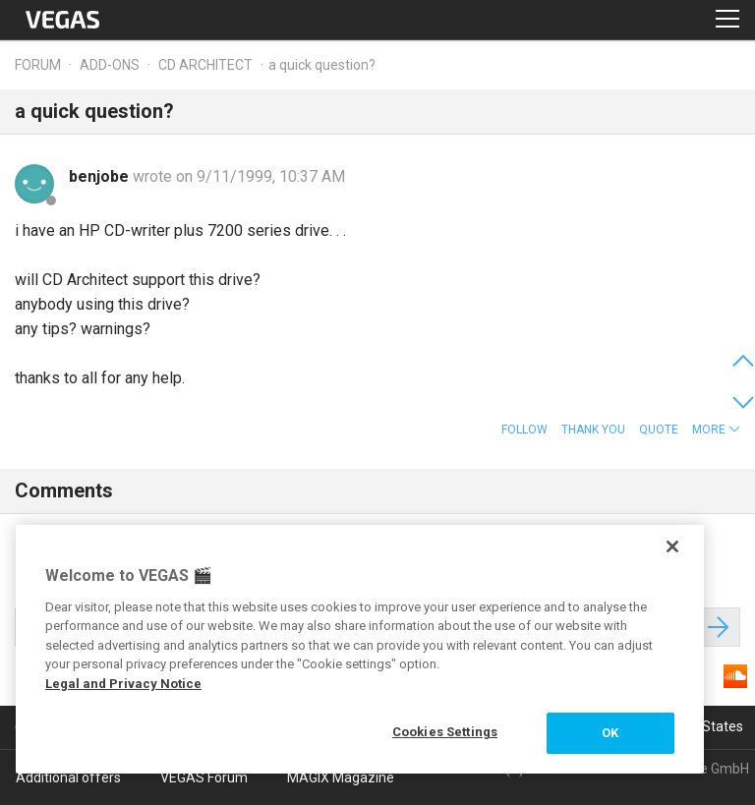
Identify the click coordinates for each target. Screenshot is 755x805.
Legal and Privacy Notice (123, 683)
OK (610, 732)
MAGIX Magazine (340, 777)
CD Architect (205, 65)
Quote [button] (658, 429)
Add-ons (110, 65)
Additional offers (68, 777)
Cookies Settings (444, 731)
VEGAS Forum (204, 777)
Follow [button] (524, 429)
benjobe (101, 176)
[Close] (672, 546)
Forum (38, 65)
